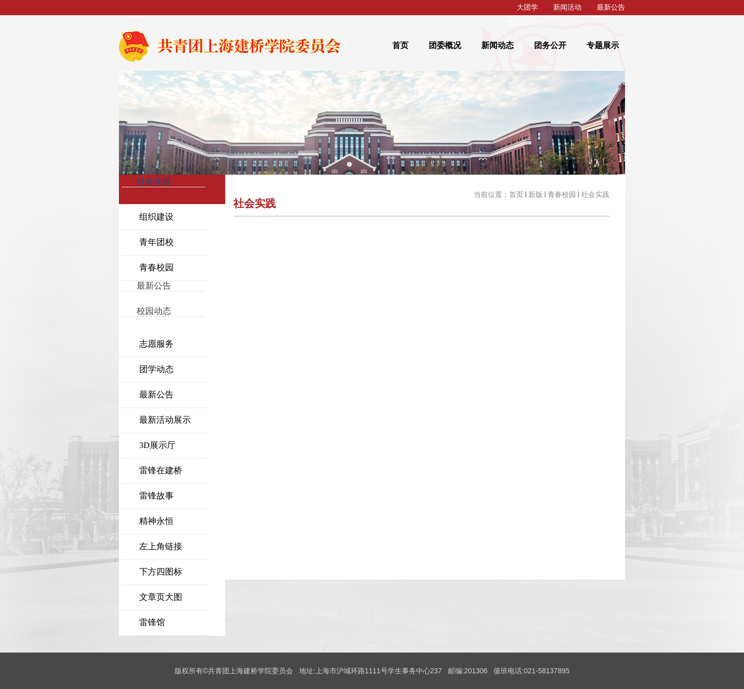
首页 (516, 194)
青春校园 (562, 194)
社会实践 (595, 194)
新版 (535, 194)
